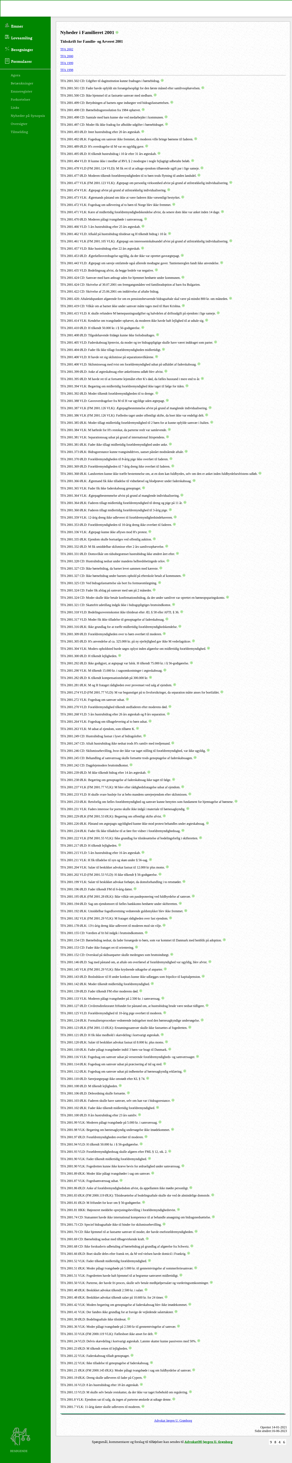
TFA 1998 (66, 70)
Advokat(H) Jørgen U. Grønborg (209, 1442)
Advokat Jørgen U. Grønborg (173, 1420)
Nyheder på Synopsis (28, 115)
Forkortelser (20, 99)
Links (15, 107)
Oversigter (19, 123)
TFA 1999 (66, 63)
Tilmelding (19, 131)
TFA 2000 (66, 56)
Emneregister (21, 91)
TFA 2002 (66, 49)
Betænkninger (22, 83)
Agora (15, 75)
